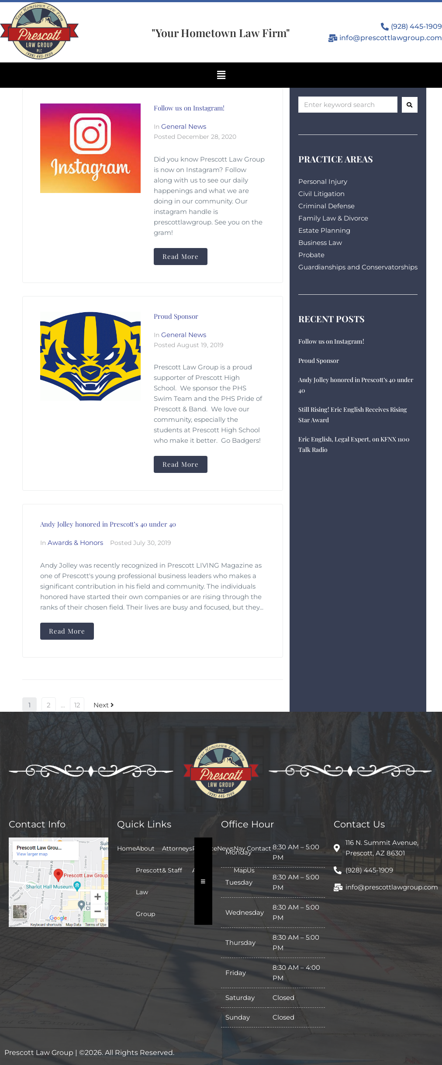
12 (77, 705)
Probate (311, 255)
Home (126, 848)
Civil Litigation (321, 194)
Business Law (320, 242)
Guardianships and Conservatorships (358, 267)
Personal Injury (322, 181)
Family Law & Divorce (333, 218)
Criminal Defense (326, 206)
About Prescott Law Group (149, 881)
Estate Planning (324, 230)
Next (103, 705)
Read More (180, 256)
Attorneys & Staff (177, 859)
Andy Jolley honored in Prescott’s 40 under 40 (108, 524)
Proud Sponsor (176, 316)
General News (183, 126)
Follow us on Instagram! (189, 107)
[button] (221, 75)
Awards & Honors (75, 542)
